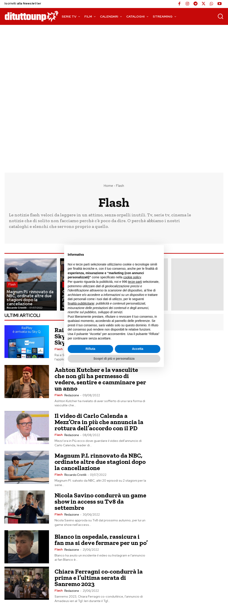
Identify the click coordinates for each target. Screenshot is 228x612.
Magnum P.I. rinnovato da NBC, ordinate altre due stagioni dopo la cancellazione (100, 462)
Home (108, 185)
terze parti (135, 281)
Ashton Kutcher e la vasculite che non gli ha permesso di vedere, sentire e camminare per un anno (100, 379)
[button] (220, 16)
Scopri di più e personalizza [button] (114, 358)
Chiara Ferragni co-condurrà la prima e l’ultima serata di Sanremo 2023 (99, 578)
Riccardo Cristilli (75, 475)
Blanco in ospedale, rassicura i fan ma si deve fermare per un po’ (101, 539)
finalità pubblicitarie (81, 303)
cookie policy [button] (132, 277)
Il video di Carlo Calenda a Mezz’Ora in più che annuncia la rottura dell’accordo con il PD (99, 422)
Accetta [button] (137, 349)
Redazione (71, 395)
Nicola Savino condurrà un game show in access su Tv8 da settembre (100, 501)
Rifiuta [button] (90, 349)
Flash (12, 284)
